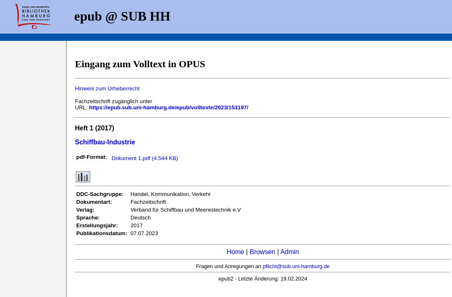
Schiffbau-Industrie (105, 142)
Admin (289, 251)
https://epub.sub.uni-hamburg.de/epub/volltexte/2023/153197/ (168, 107)
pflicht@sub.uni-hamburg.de (296, 266)
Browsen (262, 251)
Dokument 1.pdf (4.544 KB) (145, 158)
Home (235, 251)
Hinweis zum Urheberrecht (107, 88)
